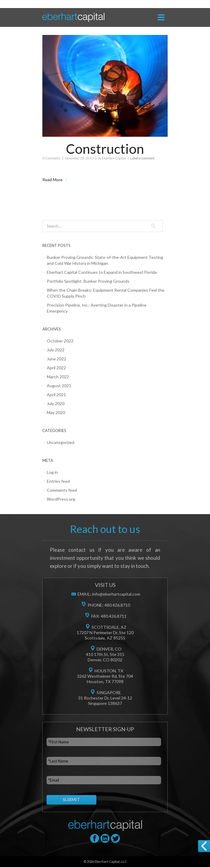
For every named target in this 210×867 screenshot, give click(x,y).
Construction (105, 149)
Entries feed (58, 481)
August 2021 (59, 385)
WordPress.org (61, 499)
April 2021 (56, 394)
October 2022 (60, 340)
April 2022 (56, 367)
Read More (52, 179)
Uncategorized (60, 442)
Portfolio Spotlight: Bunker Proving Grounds (88, 281)
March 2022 (58, 376)
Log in (52, 472)
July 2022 (55, 349)
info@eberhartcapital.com (116, 594)
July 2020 (55, 403)
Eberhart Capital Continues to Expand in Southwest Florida (102, 272)
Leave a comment (142, 158)
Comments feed (62, 490)
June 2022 (56, 358)
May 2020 (56, 412)
